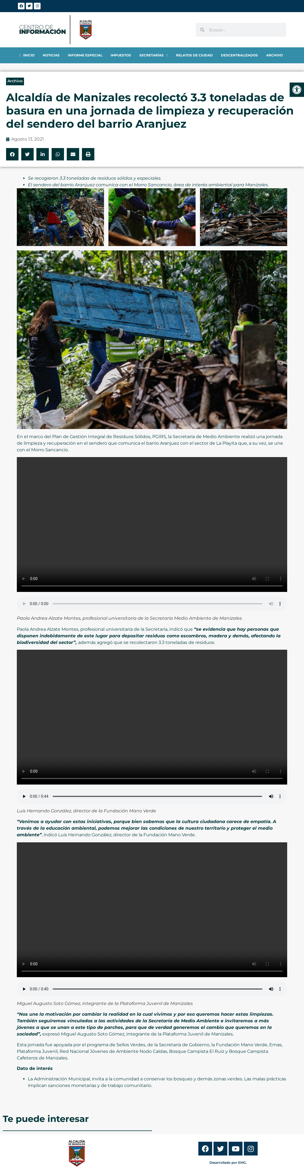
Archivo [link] (15, 80)
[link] (297, 90)
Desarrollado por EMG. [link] (228, 1162)
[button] (12, 154)
